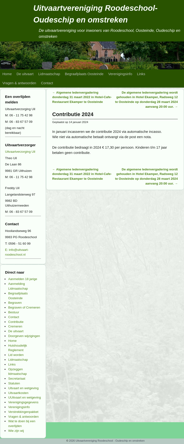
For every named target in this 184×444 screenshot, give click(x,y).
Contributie (15, 322)
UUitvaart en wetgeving (24, 397)
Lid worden (16, 355)
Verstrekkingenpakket (23, 412)
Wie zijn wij (16, 431)
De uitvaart (25, 74)
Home (7, 74)
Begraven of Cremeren (24, 307)
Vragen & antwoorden (19, 83)
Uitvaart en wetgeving (23, 388)
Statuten (14, 383)
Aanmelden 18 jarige (22, 279)
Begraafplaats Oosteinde (84, 74)
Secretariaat (16, 378)
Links (141, 74)
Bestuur (13, 312)
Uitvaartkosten (18, 393)
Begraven (15, 302)
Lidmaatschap (49, 74)
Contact (47, 83)
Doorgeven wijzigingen (24, 336)
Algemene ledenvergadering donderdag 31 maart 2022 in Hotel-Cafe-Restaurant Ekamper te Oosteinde (82, 97)
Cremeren (15, 326)
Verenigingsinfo (120, 74)
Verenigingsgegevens (23, 402)
